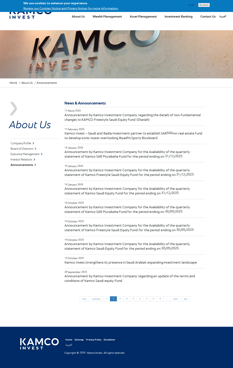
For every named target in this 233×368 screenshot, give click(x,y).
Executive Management (26, 154)
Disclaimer (109, 339)
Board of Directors (23, 148)
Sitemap (79, 339)
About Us (78, 16)
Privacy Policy (93, 339)
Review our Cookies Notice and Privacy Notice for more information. (70, 7)
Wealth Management (107, 16)
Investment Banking (178, 16)
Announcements (23, 165)
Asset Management (143, 16)
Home (13, 83)
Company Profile (22, 143)
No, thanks (204, 4)
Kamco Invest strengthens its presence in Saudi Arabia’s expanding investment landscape (131, 262)
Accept (191, 4)
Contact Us (207, 16)
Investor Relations (23, 159)
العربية (222, 16)
